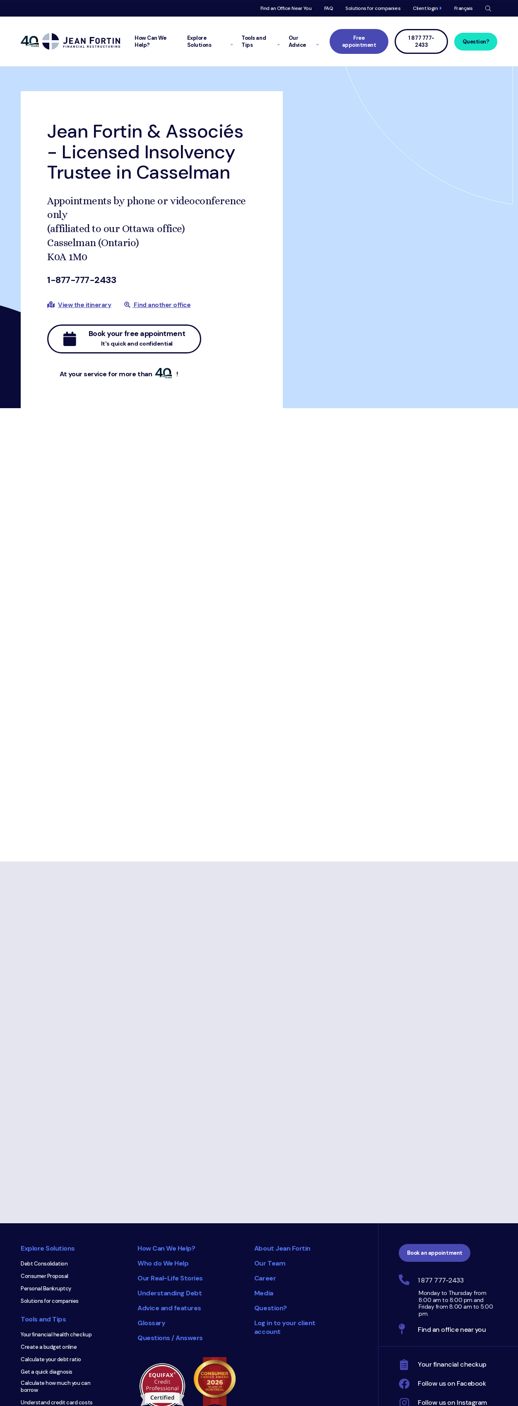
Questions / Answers (170, 1337)
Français (463, 8)
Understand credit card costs (57, 1402)
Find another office (157, 305)
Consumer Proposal (44, 1276)
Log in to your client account (285, 1327)
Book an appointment (435, 1252)
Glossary (151, 1323)
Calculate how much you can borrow (56, 1386)
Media (263, 1293)
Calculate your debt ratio (51, 1359)
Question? (476, 41)
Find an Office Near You (286, 8)
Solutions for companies (372, 8)
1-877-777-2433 (81, 280)
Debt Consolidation (44, 1263)
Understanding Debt (169, 1293)
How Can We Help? (166, 1248)
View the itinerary (84, 305)
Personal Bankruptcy (46, 1288)
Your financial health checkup (56, 1334)
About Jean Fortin (282, 1248)
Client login (425, 8)
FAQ (328, 8)
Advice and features (169, 1308)
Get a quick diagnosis (46, 1371)
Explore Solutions (48, 1248)
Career (265, 1278)
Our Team (269, 1263)
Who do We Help (162, 1263)
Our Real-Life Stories (170, 1278)
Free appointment (359, 41)
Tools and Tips (43, 1319)
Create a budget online (49, 1346)
